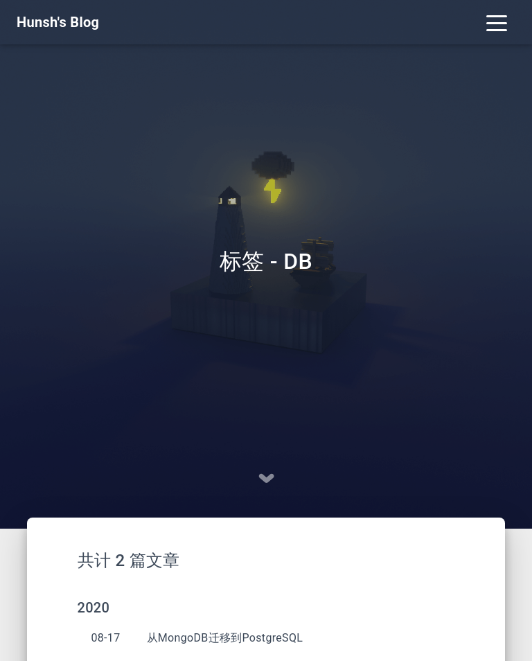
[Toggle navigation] (496, 22)
